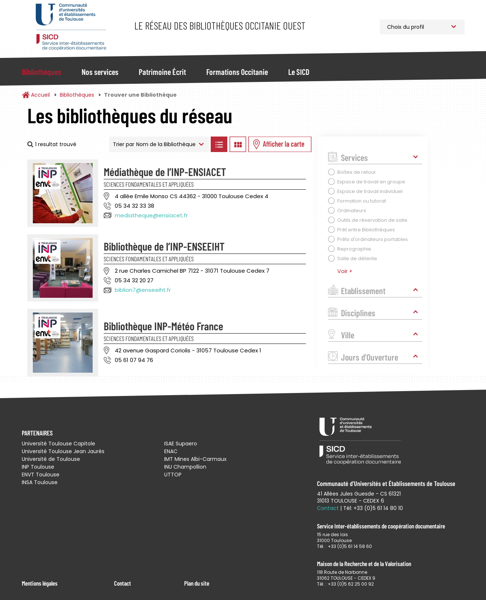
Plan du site (196, 583)
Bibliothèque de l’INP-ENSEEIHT (164, 246)
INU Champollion (185, 466)
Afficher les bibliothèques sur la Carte (279, 144)
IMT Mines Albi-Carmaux (195, 459)
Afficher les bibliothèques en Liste (219, 144)
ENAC (170, 451)
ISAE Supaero (180, 443)
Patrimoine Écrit (162, 71)
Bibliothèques (41, 71)
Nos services (100, 71)
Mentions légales (40, 583)
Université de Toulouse (51, 459)
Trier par (123, 144)
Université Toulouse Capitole (58, 443)
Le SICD (298, 71)
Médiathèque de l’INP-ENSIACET (165, 171)
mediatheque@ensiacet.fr (151, 215)
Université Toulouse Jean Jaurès (63, 451)
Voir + (344, 271)
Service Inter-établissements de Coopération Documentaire (71, 27)
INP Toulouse (38, 466)
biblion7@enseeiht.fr (143, 290)
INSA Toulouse (40, 482)
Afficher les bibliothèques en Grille (238, 144)
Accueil (40, 95)
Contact (122, 583)
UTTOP (173, 474)
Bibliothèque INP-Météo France (163, 325)
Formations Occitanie (237, 71)
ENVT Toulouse (40, 474)
